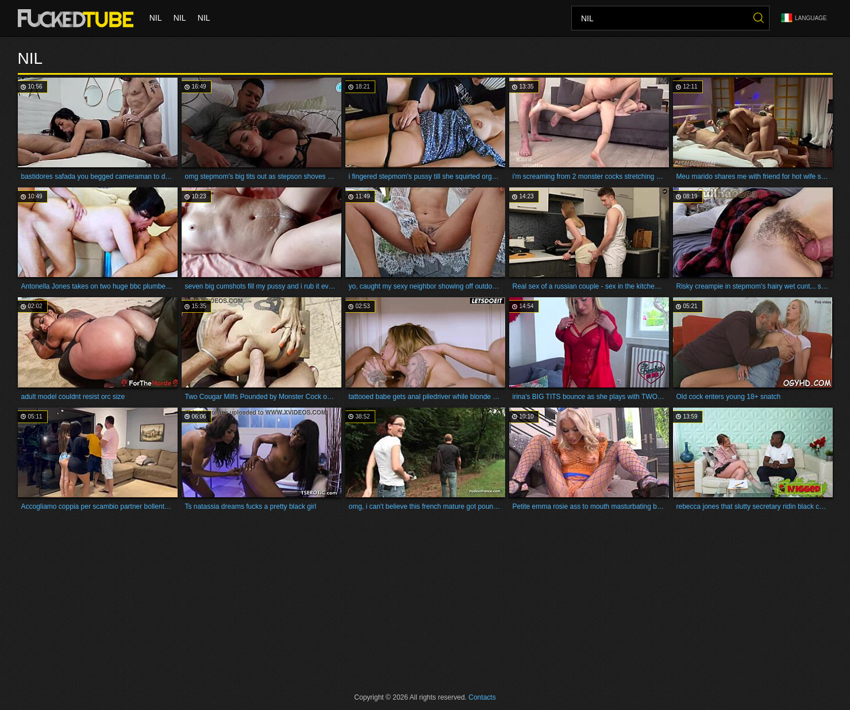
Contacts (481, 697)
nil (155, 18)
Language (804, 18)
